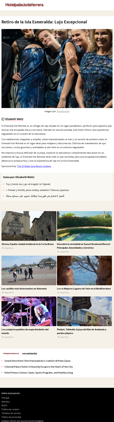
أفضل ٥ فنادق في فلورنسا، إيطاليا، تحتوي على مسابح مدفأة (35, 196)
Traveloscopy (63, 111)
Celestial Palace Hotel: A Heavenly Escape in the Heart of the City (38, 366)
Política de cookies (10, 409)
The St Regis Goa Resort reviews (34, 166)
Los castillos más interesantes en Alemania (24, 288)
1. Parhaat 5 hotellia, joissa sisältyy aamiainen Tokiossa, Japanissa (37, 190)
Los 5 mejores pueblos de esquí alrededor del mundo (25, 331)
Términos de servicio (11, 413)
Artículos (5, 401)
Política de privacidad (11, 417)
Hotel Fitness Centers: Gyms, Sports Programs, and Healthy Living (38, 372)
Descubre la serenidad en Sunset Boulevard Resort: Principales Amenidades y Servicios (84, 246)
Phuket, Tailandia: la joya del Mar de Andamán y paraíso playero (81, 331)
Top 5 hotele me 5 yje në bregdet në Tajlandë (28, 184)
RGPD (4, 405)
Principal (5, 398)
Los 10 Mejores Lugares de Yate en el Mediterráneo (84, 288)
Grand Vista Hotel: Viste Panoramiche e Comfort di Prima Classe (37, 360)
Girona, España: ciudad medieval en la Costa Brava (27, 244)
